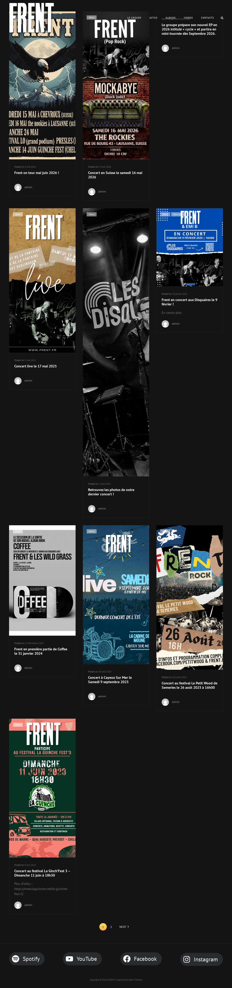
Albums (170, 17)
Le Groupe (134, 17)
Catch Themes (135, 979)
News (18, 214)
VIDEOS (188, 17)
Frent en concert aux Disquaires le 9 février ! (189, 301)
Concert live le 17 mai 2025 (35, 366)
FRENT (111, 979)
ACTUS (153, 17)
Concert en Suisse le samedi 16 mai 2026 (115, 174)
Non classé (178, 214)
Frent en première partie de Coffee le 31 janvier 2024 (40, 651)
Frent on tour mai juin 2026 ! (36, 172)
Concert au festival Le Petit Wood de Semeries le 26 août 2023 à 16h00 (189, 685)
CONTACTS (207, 17)
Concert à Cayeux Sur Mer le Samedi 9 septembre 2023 (110, 679)
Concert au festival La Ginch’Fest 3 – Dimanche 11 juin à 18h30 (42, 873)
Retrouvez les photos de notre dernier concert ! (111, 491)
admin (28, 187)
